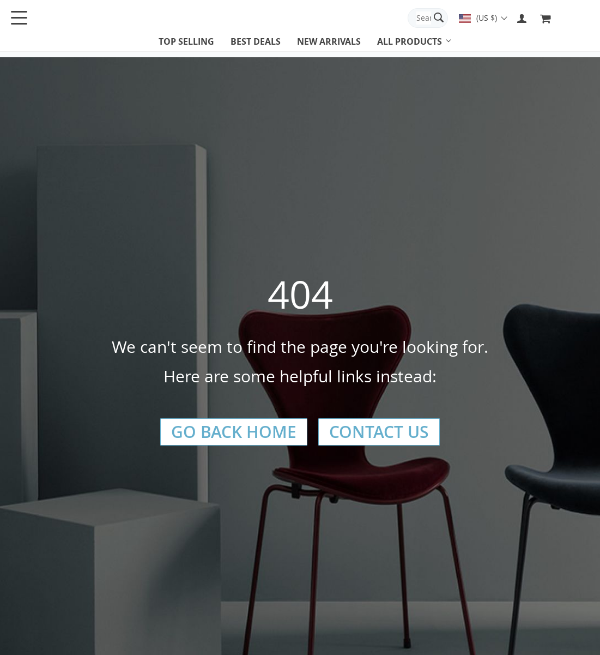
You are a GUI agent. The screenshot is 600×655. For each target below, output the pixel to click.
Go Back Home (233, 432)
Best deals (256, 41)
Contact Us (379, 432)
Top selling (186, 41)
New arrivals (329, 41)
